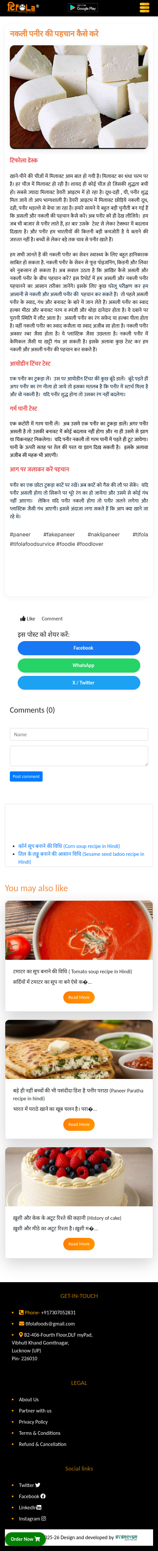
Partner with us (35, 1411)
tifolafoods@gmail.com (50, 1324)
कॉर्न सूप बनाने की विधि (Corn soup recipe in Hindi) (69, 852)
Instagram (32, 1519)
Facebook (79, 648)
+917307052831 (58, 1312)
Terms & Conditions (40, 1433)
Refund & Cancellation (42, 1444)
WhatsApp (79, 665)
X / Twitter (79, 682)
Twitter (29, 1485)
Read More (79, 997)
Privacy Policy (33, 1422)
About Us (29, 1399)
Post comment (26, 776)
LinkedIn (30, 1507)
